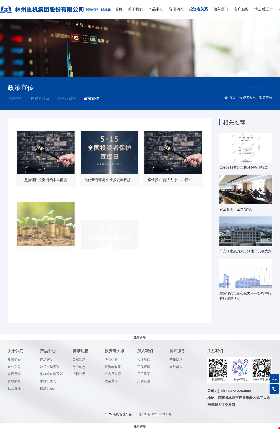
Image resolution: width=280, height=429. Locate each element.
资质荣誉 (14, 381)
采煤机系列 (48, 381)
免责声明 (140, 337)
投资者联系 (40, 99)
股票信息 (15, 99)
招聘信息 (143, 381)
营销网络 (175, 359)
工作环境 (143, 367)
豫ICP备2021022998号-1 (157, 414)
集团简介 (14, 359)
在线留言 (175, 367)
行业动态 (78, 367)
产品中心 (155, 9)
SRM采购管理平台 (118, 414)
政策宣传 (91, 99)
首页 (118, 9)
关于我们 (135, 9)
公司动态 (78, 359)
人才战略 (143, 359)
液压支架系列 (49, 367)
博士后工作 (263, 9)
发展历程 (14, 374)
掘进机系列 (48, 388)
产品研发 (46, 359)
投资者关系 (198, 9)
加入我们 (220, 9)
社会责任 (14, 388)
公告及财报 (66, 99)
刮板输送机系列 (51, 374)
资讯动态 (176, 9)
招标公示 (78, 374)
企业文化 (14, 367)
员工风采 (143, 374)
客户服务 (241, 9)
